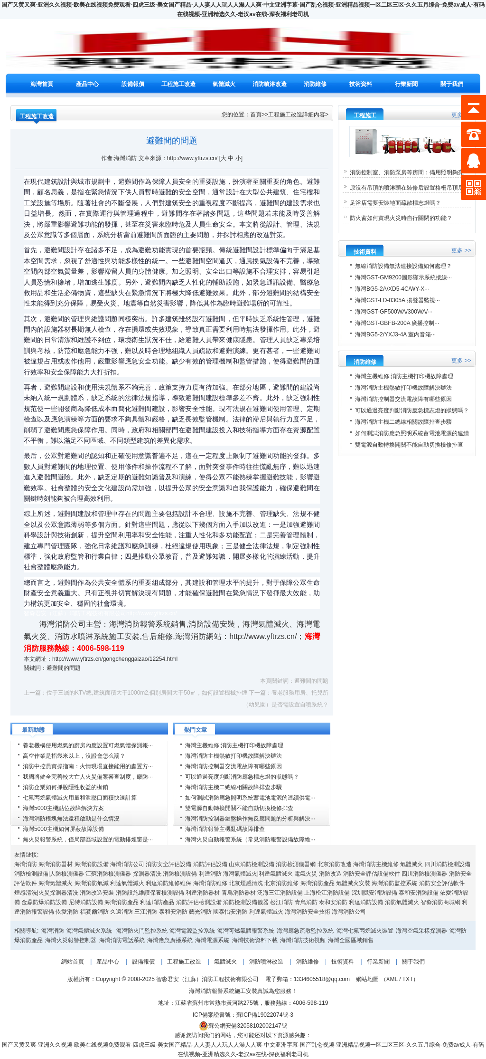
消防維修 (315, 84)
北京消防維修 (281, 883)
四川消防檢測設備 (447, 864)
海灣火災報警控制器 (70, 940)
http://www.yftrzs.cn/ (263, 636)
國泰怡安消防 (230, 911)
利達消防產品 (157, 902)
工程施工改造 (178, 84)
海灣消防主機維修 (376, 864)
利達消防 (210, 873)
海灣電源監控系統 (192, 930)
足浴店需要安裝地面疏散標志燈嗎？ (395, 203)
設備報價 (133, 84)
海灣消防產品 (317, 883)
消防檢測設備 (180, 873)
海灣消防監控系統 (394, 883)
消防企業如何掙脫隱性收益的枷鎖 (65, 787)
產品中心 (87, 84)
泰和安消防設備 (419, 892)
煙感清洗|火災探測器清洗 (46, 892)
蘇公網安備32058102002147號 (243, 1025)
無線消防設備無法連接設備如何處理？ (403, 266)
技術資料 (360, 84)
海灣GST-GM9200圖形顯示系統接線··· (403, 277)
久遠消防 (121, 911)
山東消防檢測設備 (251, 864)
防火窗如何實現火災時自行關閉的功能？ (401, 218)
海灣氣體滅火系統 (89, 930)
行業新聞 (406, 84)
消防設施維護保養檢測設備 (150, 892)
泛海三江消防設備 (280, 892)
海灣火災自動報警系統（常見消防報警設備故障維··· (250, 839)
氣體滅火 (224, 84)
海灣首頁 (41, 84)
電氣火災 (305, 873)
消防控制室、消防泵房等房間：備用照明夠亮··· (409, 172)
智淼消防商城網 (440, 902)
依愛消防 (67, 911)
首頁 (256, 114)
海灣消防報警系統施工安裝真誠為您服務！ (243, 991)
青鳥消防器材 (239, 892)
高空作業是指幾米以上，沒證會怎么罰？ (74, 756)
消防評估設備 (210, 864)
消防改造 (330, 873)
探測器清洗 (147, 873)
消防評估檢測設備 (199, 902)
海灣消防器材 (55, 864)
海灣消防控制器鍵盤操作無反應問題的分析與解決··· (250, 818)
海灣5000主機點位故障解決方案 (63, 808)
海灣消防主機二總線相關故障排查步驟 (233, 787)
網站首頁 (72, 961)
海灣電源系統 (212, 940)
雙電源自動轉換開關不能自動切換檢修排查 (239, 808)
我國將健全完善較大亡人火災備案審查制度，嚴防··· (88, 776)
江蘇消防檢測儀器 (108, 873)
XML (392, 979)
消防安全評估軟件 (442, 883)
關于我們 (451, 84)
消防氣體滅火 (402, 902)
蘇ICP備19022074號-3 (264, 1014)
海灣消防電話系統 (122, 940)
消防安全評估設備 (168, 864)
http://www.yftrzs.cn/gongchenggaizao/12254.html (115, 659)
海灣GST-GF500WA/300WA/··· (393, 311)
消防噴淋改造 (269, 84)
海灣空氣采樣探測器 (421, 930)
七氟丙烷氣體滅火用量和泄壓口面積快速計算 (80, 797)
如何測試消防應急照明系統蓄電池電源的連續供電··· (250, 797)
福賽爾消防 (94, 911)
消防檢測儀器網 (296, 864)
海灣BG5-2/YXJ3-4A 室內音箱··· (395, 334)
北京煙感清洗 (246, 883)
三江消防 (145, 911)
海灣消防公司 (127, 864)
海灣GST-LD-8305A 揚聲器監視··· (397, 300)
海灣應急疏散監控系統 (305, 930)
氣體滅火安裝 (353, 883)
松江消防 (281, 902)
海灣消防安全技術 (307, 911)
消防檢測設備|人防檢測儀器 (49, 873)
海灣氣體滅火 (55, 883)
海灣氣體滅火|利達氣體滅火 (258, 873)
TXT (407, 979)
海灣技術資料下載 (255, 940)
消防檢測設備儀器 (246, 902)
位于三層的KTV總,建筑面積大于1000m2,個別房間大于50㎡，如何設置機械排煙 (147, 692)
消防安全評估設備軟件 (371, 873)
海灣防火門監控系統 (142, 930)
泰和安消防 (333, 902)
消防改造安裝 (97, 892)
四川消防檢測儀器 (424, 873)
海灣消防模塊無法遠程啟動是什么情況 (71, 818)
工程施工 (365, 115)
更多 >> (461, 250)
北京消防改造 (335, 864)
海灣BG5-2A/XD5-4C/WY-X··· (392, 289)
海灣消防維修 (210, 883)
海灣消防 (25, 864)
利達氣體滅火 (127, 883)
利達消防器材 (203, 892)
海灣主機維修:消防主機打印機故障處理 (234, 745)
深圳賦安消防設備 (374, 892)
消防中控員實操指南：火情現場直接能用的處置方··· (88, 766)
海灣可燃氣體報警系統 (245, 930)
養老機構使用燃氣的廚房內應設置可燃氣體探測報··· (88, 745)
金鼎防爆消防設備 (44, 902)
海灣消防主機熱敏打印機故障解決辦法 (233, 756)
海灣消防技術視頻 (303, 940)
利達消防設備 (366, 902)
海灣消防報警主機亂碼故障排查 (225, 829)
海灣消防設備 (92, 864)
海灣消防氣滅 (92, 883)
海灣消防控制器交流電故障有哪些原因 (233, 766)
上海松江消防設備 (327, 892)
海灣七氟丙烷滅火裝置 (364, 930)
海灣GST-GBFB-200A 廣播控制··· (397, 323)
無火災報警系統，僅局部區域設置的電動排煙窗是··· (88, 839)
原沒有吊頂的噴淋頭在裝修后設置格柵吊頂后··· (409, 187)
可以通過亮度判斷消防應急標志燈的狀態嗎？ (242, 776)
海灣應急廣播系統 (170, 940)
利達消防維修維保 (168, 883)
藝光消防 (200, 911)
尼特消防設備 (86, 902)
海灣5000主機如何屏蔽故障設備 (63, 829)
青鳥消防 (306, 902)
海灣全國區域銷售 (351, 940)
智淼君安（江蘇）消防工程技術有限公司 (207, 979)
